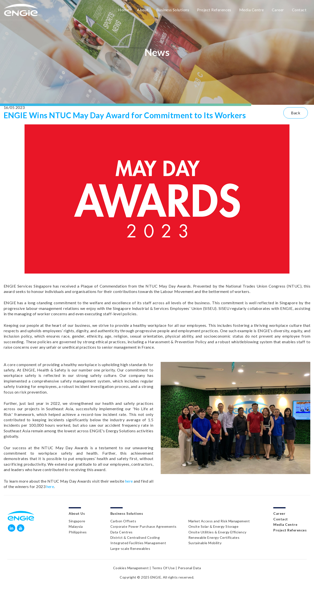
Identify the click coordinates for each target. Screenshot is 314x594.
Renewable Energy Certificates (214, 537)
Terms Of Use (163, 568)
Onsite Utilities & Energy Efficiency (217, 532)
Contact (299, 9)
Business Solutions (172, 9)
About (142, 9)
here (129, 481)
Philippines (78, 532)
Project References (214, 9)
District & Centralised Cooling (135, 537)
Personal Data (189, 568)
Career (278, 9)
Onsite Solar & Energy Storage (213, 526)
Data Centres (121, 532)
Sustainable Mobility (205, 543)
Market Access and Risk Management (219, 521)
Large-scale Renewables (130, 548)
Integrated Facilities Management (138, 543)
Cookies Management (131, 568)
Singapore (77, 521)
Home (123, 9)
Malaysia (76, 526)
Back (295, 112)
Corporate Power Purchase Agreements (143, 526)
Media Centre (251, 9)
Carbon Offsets (123, 521)
